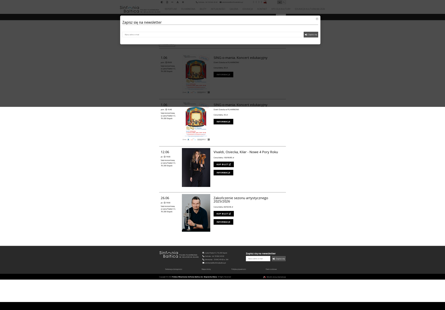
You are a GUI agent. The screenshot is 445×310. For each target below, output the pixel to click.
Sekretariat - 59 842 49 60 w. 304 (215, 259)
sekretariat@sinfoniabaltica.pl (214, 263)
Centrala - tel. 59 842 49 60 (213, 256)
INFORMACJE (223, 121)
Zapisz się (311, 34)
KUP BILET (223, 164)
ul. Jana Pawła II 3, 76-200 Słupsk (214, 253)
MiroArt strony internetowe (274, 277)
